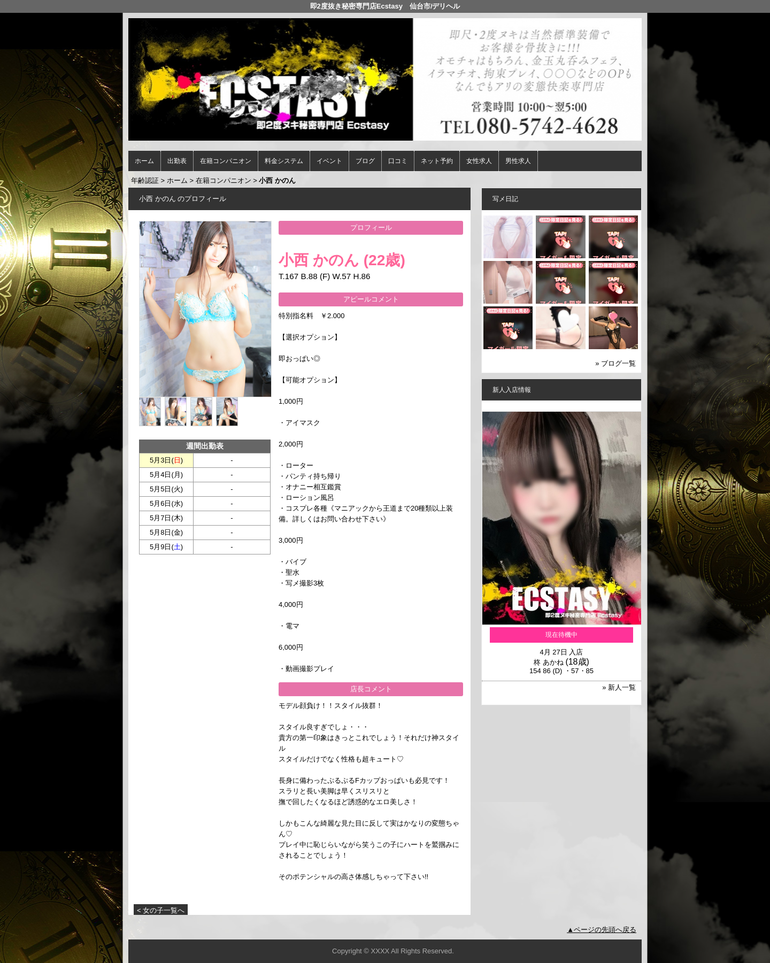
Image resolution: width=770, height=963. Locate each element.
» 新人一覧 (619, 687)
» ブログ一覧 (615, 363)
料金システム (284, 161)
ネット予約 (437, 161)
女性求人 (479, 161)
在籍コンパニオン (225, 161)
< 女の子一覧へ (160, 910)
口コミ (397, 161)
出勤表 (177, 161)
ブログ (365, 161)
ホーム (144, 161)
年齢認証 (145, 180)
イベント (329, 161)
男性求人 (518, 161)
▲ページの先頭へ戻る (601, 930)
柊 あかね (549, 662)
